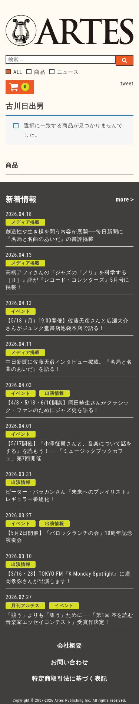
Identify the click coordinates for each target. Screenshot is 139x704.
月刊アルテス (25, 605)
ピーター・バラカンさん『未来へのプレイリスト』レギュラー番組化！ (69, 495)
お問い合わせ (69, 662)
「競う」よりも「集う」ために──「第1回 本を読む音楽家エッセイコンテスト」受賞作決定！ (69, 618)
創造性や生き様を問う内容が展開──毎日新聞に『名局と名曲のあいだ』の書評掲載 (64, 235)
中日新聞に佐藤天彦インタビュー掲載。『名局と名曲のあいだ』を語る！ (69, 365)
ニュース (64, 72)
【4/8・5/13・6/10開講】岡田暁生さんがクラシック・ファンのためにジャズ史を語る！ (67, 406)
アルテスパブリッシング (69, 31)
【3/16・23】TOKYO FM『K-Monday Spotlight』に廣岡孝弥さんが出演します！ (68, 577)
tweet (126, 83)
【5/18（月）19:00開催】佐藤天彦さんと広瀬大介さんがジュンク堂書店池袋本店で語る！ (67, 324)
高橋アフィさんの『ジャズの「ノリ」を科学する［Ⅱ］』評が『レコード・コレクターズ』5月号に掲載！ (67, 279)
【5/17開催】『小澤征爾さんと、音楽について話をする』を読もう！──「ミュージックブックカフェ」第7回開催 (69, 451)
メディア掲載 (25, 222)
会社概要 (69, 645)
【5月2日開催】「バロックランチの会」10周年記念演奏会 (69, 536)
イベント (20, 311)
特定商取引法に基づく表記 (69, 678)
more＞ (125, 199)
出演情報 (54, 393)
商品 (35, 72)
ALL (14, 72)
